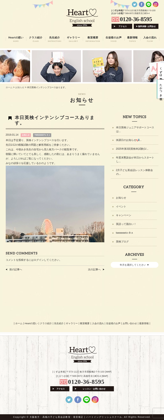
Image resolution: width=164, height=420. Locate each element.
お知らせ (26, 135)
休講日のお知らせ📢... (129, 140)
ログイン (39, 260)
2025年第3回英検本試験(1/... (132, 148)
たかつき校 (161, 89)
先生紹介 (59, 323)
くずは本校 (161, 71)
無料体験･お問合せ (147, 26)
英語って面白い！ (126, 224)
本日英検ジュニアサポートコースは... (135, 129)
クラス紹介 (46, 323)
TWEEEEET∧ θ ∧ (42, 135)
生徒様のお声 (113, 323)
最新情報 (144, 323)
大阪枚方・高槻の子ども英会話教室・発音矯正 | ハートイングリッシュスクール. (76, 417)
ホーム (18, 323)
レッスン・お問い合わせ (94, 389)
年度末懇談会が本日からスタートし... (135, 159)
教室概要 (85, 323)
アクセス (123, 26)
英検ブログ (122, 241)
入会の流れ (98, 323)
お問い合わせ (130, 323)
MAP (108, 371)
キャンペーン (123, 215)
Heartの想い (31, 323)
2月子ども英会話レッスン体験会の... (134, 172)
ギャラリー (72, 323)
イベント (121, 206)
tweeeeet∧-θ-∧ (124, 232)
